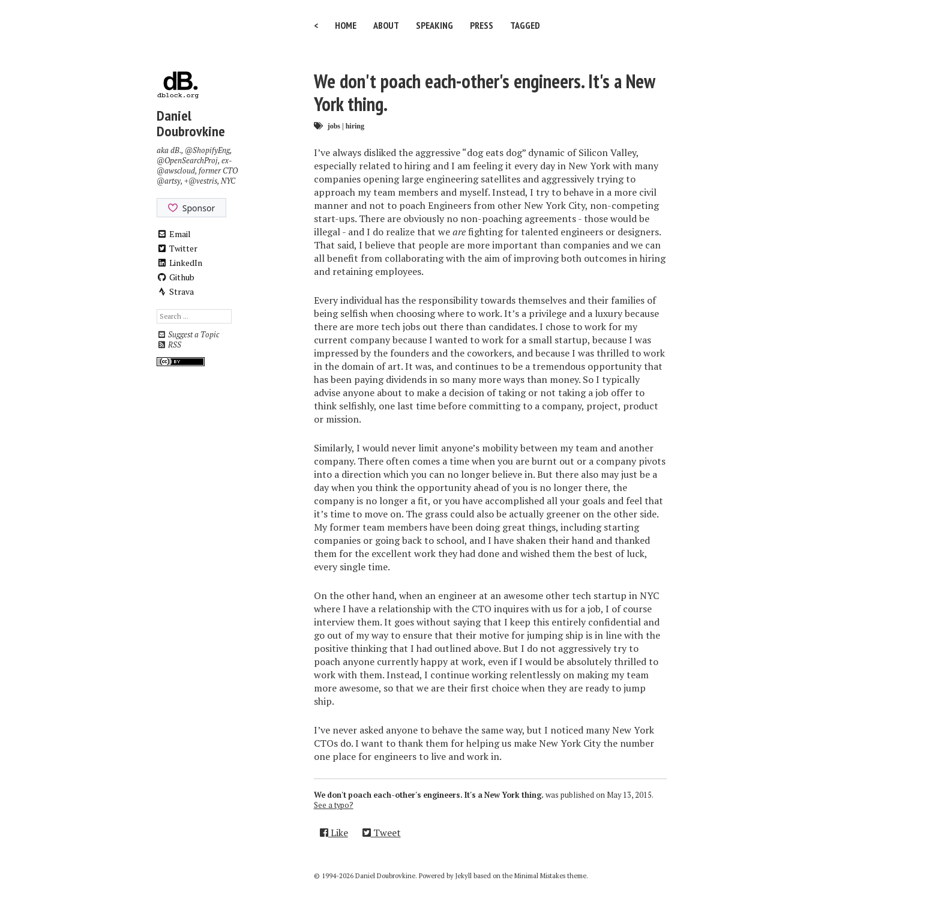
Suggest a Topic (188, 335)
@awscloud (176, 171)
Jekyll (463, 876)
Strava (175, 291)
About (386, 25)
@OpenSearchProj (187, 160)
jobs (334, 126)
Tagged (525, 25)
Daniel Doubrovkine (191, 123)
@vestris (202, 181)
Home (345, 25)
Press (481, 25)
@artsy (169, 181)
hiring (355, 126)
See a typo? (333, 805)
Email (174, 234)
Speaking (434, 25)
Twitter (177, 248)
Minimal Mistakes (539, 876)
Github (175, 277)
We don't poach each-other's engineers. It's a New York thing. (484, 92)
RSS (169, 345)
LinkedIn (179, 262)
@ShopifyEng (207, 150)
